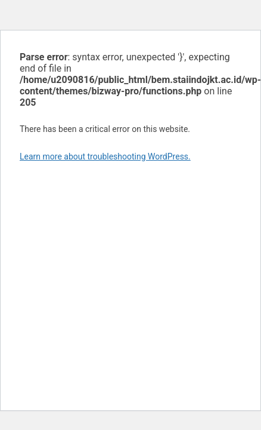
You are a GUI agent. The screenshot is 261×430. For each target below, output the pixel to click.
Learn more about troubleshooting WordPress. (105, 156)
